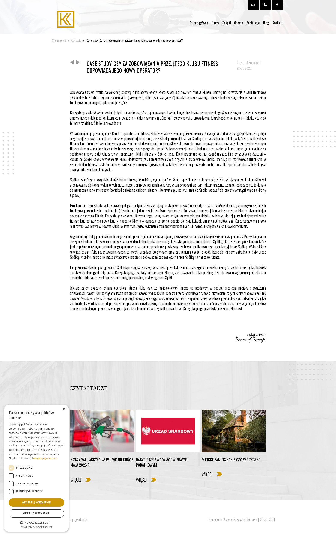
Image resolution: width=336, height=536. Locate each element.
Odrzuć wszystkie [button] (36, 513)
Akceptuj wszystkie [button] (36, 502)
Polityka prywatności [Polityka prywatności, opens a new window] (44, 458)
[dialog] (36, 468)
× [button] (63, 409)
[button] (36, 522)
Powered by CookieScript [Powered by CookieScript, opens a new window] (36, 527)
